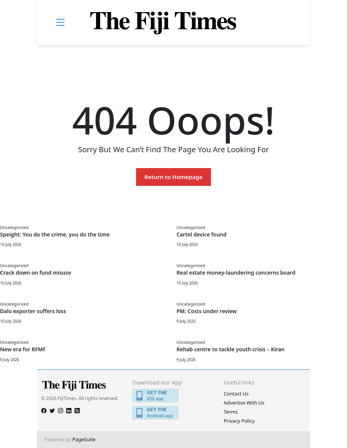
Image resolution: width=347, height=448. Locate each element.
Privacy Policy (239, 420)
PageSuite (84, 439)
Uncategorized (14, 227)
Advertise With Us (244, 402)
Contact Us (236, 393)
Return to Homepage (173, 177)
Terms (231, 411)
